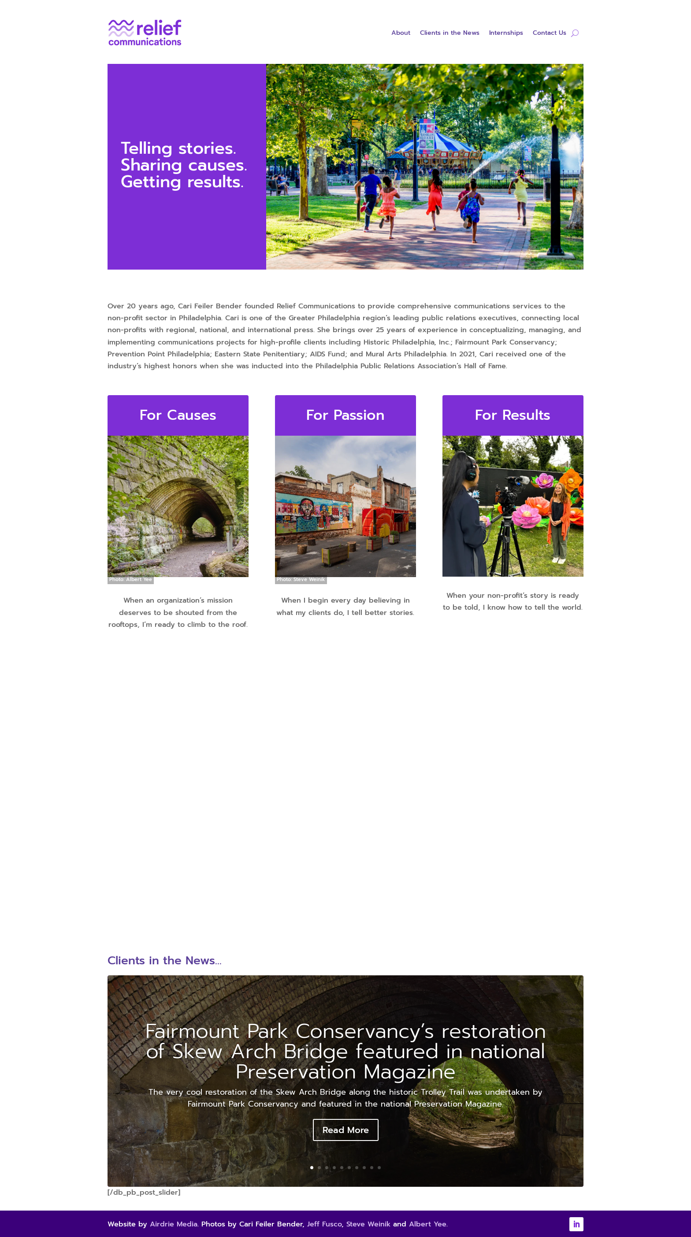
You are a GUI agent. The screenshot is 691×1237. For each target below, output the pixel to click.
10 (379, 1167)
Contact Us (549, 33)
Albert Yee (427, 1224)
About (400, 33)
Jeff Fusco (324, 1224)
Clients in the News (449, 33)
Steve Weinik (368, 1224)
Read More (346, 1130)
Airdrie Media (173, 1224)
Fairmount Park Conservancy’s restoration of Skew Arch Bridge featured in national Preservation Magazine (345, 1051)
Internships (506, 33)
